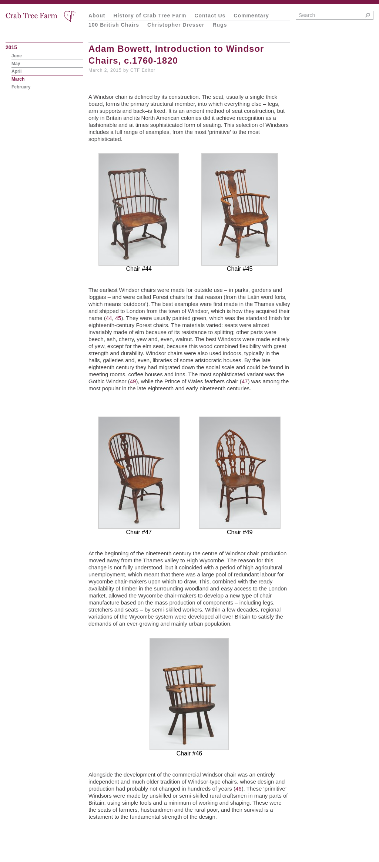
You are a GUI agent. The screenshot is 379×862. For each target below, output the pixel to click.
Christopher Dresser (175, 25)
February (20, 87)
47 (245, 381)
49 (133, 381)
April (16, 71)
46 (238, 788)
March (17, 79)
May (15, 63)
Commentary (251, 15)
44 (109, 318)
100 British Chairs (113, 25)
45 (118, 318)
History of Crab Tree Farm (149, 15)
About (96, 15)
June (16, 55)
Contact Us (209, 15)
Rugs (219, 25)
